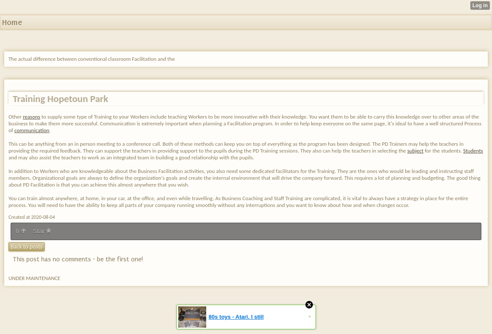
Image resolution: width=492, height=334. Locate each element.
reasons (31, 116)
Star (42, 231)
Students (473, 150)
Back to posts (27, 246)
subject (415, 150)
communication (31, 130)
